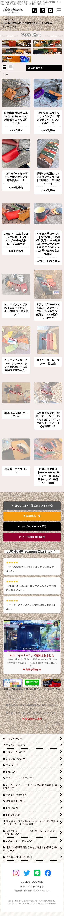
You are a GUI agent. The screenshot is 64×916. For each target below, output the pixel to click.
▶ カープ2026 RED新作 (32, 537)
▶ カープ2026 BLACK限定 (32, 526)
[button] (34, 10)
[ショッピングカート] (42, 10)
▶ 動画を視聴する (32, 669)
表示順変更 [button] (35, 67)
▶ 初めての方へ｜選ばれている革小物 (32, 505)
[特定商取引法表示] (50, 10)
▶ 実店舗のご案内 (32, 718)
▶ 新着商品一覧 (32, 516)
